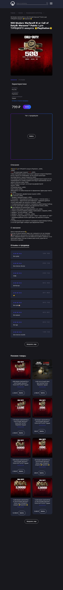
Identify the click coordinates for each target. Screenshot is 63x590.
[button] (51, 3)
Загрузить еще (31, 344)
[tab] (20, 245)
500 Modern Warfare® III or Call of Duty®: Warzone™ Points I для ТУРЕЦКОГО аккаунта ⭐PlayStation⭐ (29, 18)
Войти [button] (31, 136)
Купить (27, 107)
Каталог (20, 13)
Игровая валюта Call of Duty (34, 13)
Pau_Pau (14, 89)
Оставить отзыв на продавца (20, 101)
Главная (13, 13)
